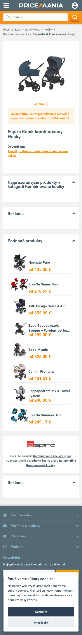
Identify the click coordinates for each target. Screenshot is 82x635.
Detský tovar (32, 29)
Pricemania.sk (12, 29)
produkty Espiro (39, 460)
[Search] (74, 17)
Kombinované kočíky (16, 34)
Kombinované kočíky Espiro (52, 456)
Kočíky (48, 29)
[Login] (75, 6)
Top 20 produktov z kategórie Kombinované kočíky (38, 153)
